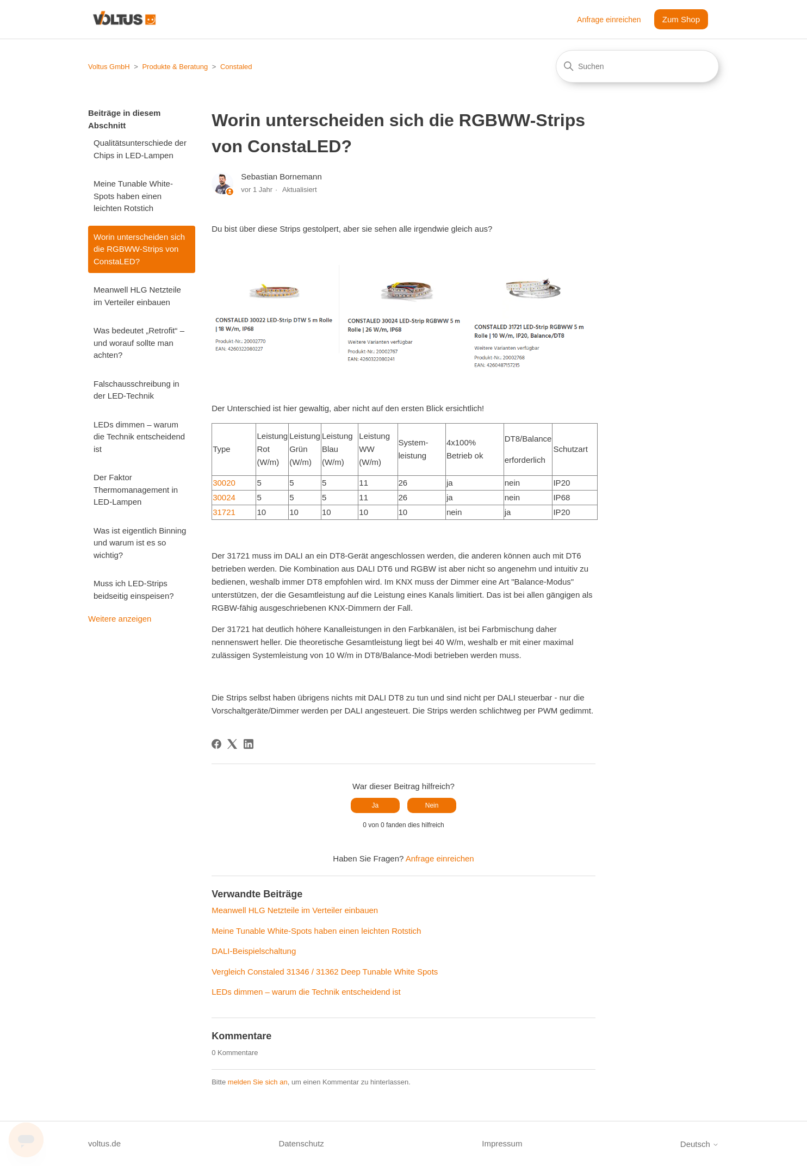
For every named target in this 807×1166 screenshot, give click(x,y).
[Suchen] (637, 66)
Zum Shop (681, 19)
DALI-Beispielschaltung (254, 951)
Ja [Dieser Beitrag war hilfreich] (375, 805)
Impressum (502, 1143)
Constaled (236, 67)
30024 (224, 497)
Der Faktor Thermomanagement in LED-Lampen (136, 489)
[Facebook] (216, 744)
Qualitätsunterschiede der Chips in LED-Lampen (140, 149)
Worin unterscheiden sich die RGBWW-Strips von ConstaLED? (139, 249)
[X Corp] (232, 744)
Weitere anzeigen (119, 618)
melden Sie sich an (258, 1082)
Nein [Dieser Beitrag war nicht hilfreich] (432, 805)
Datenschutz (301, 1143)
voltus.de (104, 1143)
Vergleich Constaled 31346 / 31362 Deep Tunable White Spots (325, 971)
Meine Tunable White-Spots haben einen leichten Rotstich (133, 196)
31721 (224, 512)
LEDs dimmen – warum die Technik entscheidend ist (139, 437)
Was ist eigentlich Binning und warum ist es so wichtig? (140, 543)
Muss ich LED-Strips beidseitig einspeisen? (134, 589)
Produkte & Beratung (175, 67)
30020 (224, 482)
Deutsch (699, 1144)
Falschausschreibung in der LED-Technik (136, 390)
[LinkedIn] (248, 744)
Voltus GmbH (109, 67)
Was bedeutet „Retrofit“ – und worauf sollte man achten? (139, 342)
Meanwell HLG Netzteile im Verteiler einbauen (137, 296)
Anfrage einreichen (609, 19)
